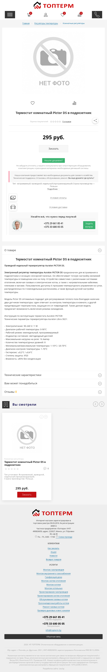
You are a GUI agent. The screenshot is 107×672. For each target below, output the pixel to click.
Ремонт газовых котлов (53, 606)
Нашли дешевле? (53, 160)
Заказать (54, 148)
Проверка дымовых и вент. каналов (53, 610)
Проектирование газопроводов (53, 592)
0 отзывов (67, 121)
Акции (53, 552)
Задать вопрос (89, 225)
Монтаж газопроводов (53, 569)
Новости (53, 555)
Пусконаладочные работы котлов (53, 603)
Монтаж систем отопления (53, 580)
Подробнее (53, 189)
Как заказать (53, 548)
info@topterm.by (53, 630)
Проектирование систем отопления (53, 595)
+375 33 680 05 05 (53, 226)
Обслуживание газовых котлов (53, 599)
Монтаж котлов (53, 584)
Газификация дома (53, 577)
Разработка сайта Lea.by (53, 668)
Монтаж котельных (54, 588)
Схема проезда (64, 537)
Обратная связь (53, 636)
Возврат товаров (53, 559)
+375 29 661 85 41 (53, 223)
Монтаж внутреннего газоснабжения (53, 573)
